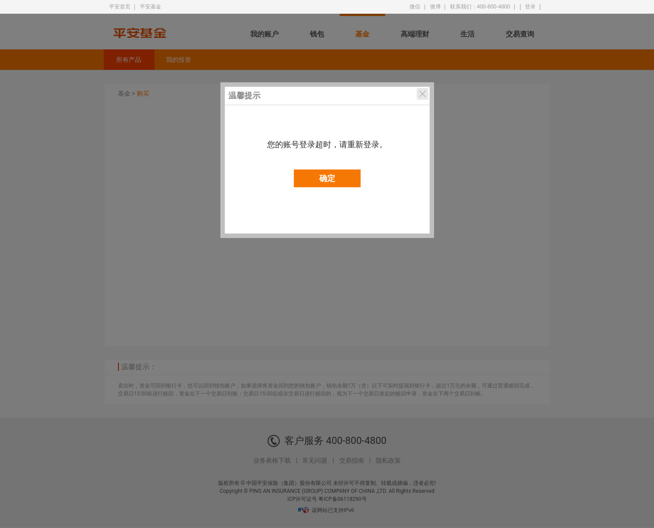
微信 (415, 7)
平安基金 (150, 7)
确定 (327, 178)
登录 (530, 7)
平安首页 (119, 7)
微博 (435, 7)
